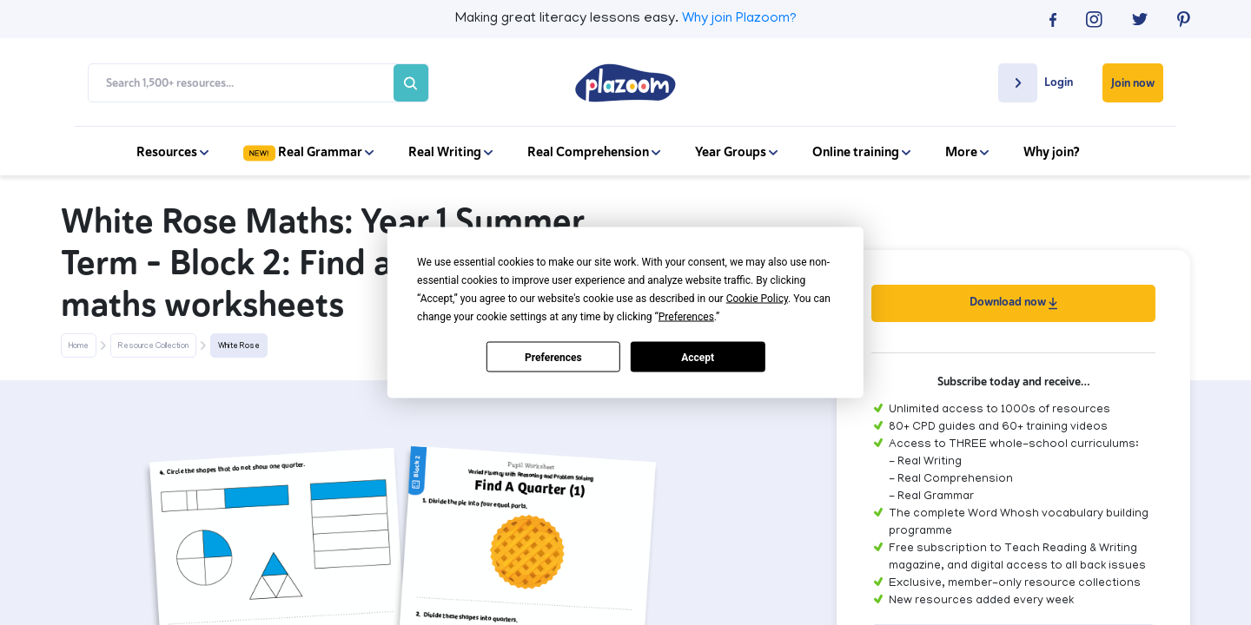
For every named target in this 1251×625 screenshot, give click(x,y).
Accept (697, 357)
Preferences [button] (686, 317)
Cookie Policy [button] (757, 299)
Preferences (553, 357)
